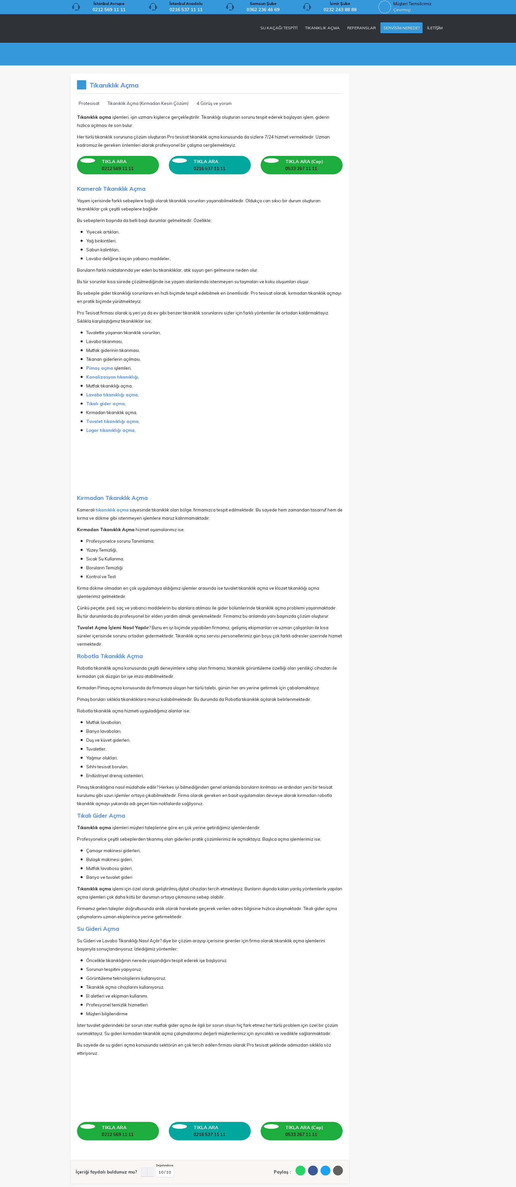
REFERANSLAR (361, 27)
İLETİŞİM (435, 27)
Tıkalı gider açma (105, 403)
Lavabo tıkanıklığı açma (112, 394)
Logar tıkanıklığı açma (110, 430)
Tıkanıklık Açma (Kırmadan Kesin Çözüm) (148, 103)
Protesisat (89, 103)
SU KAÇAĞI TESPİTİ (278, 27)
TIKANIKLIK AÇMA (322, 27)
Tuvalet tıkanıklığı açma (112, 421)
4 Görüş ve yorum (214, 103)
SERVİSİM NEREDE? (401, 27)
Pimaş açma (99, 368)
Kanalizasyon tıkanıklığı (112, 377)
